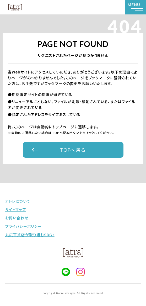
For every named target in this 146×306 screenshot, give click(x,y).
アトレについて (17, 201)
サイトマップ (15, 209)
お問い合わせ (16, 217)
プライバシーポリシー (23, 226)
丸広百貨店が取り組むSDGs (30, 234)
